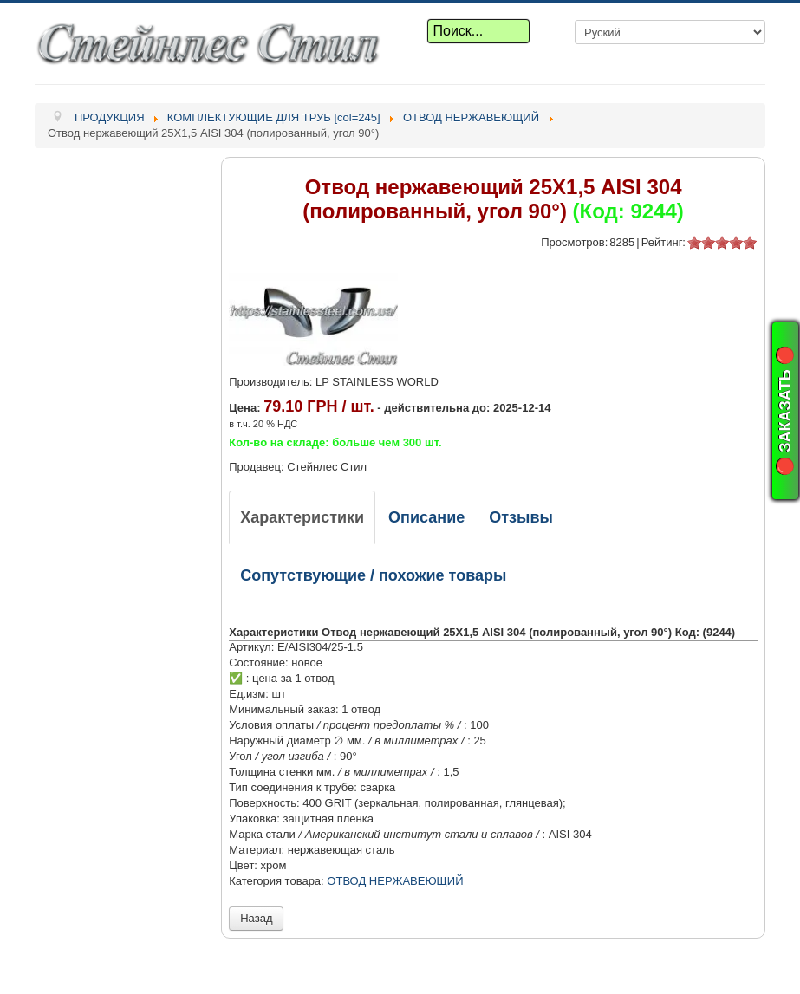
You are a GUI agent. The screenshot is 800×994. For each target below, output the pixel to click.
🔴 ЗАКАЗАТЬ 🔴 (785, 411)
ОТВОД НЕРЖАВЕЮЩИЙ (395, 880)
